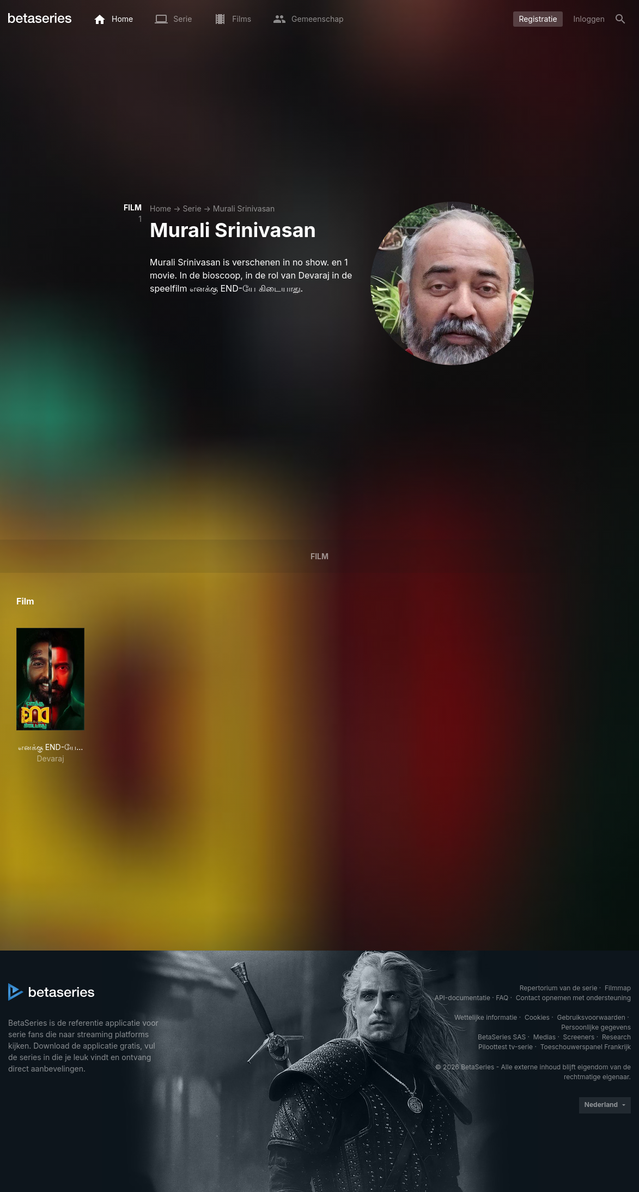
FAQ (502, 998)
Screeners (579, 1037)
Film (319, 556)
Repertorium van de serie (559, 988)
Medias (544, 1037)
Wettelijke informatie (485, 1017)
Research (616, 1037)
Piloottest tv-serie (505, 1047)
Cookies (537, 1017)
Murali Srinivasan (244, 208)
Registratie (538, 18)
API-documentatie (462, 998)
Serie (191, 208)
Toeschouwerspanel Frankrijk (585, 1047)
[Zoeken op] (620, 19)
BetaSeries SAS (502, 1037)
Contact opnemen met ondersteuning (573, 998)
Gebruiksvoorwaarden (591, 1017)
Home (160, 208)
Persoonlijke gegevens (596, 1027)
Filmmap (618, 988)
